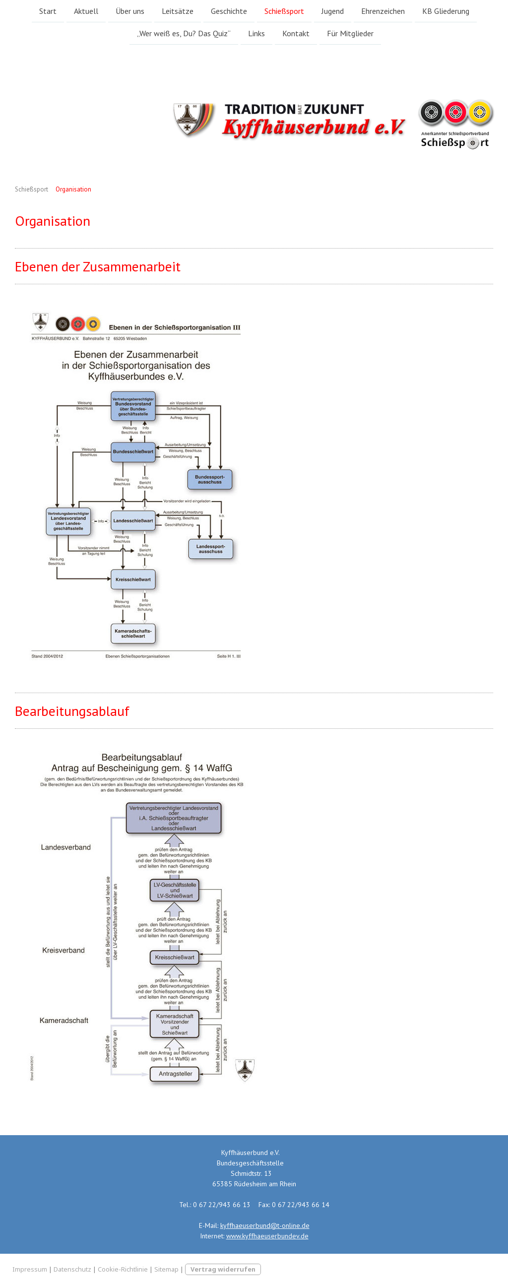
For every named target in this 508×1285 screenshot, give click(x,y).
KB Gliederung (445, 11)
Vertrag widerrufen (222, 1269)
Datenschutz (72, 1269)
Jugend (332, 11)
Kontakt (296, 34)
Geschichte (229, 11)
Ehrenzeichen (383, 11)
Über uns (130, 11)
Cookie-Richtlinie (123, 1269)
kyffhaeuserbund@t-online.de (265, 1225)
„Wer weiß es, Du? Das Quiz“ (184, 34)
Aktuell (86, 11)
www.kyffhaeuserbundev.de (267, 1235)
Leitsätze (177, 11)
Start (48, 11)
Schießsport (284, 11)
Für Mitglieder (350, 34)
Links (256, 34)
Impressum (29, 1269)
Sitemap (166, 1269)
